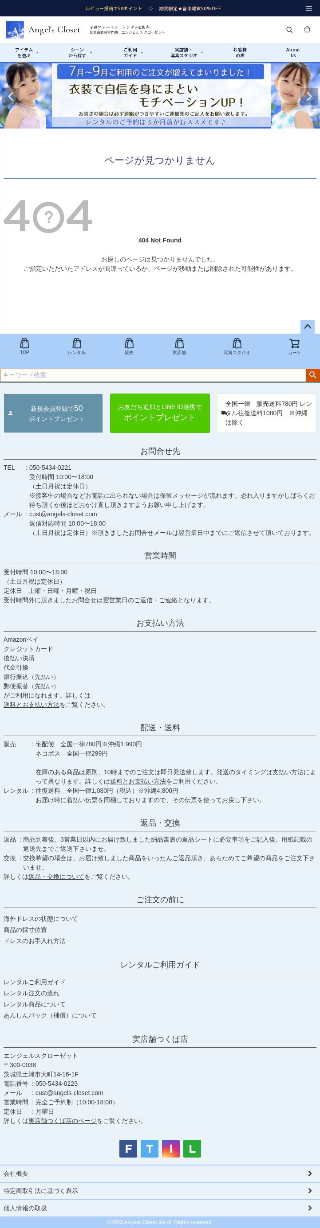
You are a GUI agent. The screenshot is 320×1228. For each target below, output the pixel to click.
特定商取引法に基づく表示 (41, 1190)
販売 (129, 346)
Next (309, 96)
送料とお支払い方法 (31, 704)
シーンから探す (80, 52)
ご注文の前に (160, 899)
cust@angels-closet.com (63, 514)
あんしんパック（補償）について (50, 1015)
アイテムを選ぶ (27, 52)
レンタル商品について (35, 1004)
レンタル (77, 346)
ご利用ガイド (133, 52)
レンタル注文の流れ (31, 993)
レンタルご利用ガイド (160, 964)
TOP (24, 346)
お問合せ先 (160, 451)
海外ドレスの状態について (41, 918)
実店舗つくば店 (160, 1039)
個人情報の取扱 (25, 1208)
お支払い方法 (160, 623)
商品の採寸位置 (25, 929)
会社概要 (16, 1173)
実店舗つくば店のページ (62, 1120)
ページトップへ (307, 327)
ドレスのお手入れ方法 (35, 940)
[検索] (289, 29)
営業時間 (160, 555)
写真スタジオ (237, 346)
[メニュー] (309, 8)
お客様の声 (240, 52)
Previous (11, 96)
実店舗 (179, 346)
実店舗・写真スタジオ (186, 52)
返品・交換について (56, 876)
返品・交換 (160, 823)
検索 (313, 375)
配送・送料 (160, 727)
